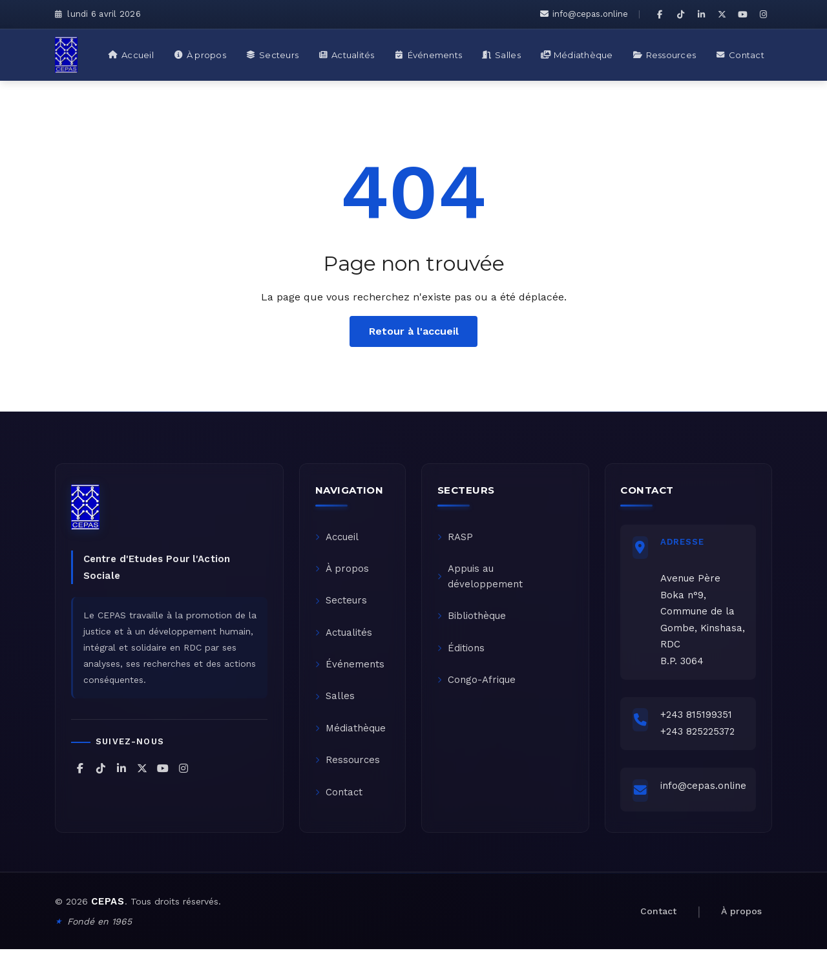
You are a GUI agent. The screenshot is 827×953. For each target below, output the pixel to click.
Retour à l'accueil (414, 331)
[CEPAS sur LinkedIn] (701, 14)
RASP (455, 537)
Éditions (461, 650)
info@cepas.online (584, 14)
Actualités (343, 634)
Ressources (347, 764)
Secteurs (341, 602)
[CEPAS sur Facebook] (660, 14)
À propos (342, 570)
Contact (338, 796)
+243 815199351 (697, 716)
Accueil (337, 537)
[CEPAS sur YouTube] (742, 14)
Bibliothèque (471, 617)
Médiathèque (350, 731)
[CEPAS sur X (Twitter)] (722, 14)
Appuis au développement (480, 577)
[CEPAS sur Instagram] (763, 14)
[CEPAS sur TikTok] (680, 14)
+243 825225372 (699, 732)
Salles (335, 699)
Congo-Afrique (476, 682)
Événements (349, 667)
